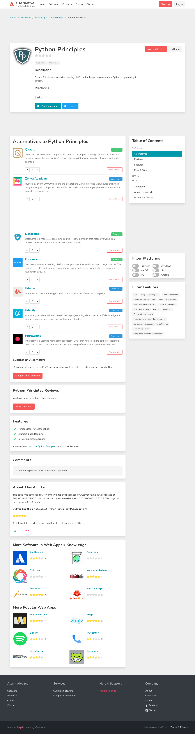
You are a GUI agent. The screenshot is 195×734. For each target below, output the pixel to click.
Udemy (30, 288)
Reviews (138, 159)
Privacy (184, 727)
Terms (174, 727)
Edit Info (175, 49)
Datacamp (32, 234)
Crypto (79, 4)
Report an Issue (107, 690)
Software (54, 4)
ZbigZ (90, 614)
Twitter (72, 106)
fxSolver (35, 588)
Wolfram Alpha (96, 588)
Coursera (31, 259)
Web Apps (41, 17)
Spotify (34, 632)
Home (42, 4)
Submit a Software (63, 690)
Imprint (149, 700)
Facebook (152, 705)
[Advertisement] (97, 30)
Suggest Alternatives (64, 695)
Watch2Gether (38, 614)
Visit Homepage (49, 106)
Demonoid (93, 651)
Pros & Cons (140, 170)
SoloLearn (36, 570)
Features (139, 164)
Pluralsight (33, 336)
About (148, 690)
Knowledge (57, 17)
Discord (90, 4)
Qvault (30, 149)
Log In (179, 4)
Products (67, 4)
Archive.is (92, 552)
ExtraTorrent (37, 651)
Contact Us (151, 695)
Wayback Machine (97, 570)
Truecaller (93, 632)
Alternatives (140, 154)
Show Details (115, 169)
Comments (139, 186)
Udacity (30, 310)
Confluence (36, 552)
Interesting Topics (143, 197)
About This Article (143, 192)
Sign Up (165, 4)
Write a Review (156, 49)
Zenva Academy (36, 179)
